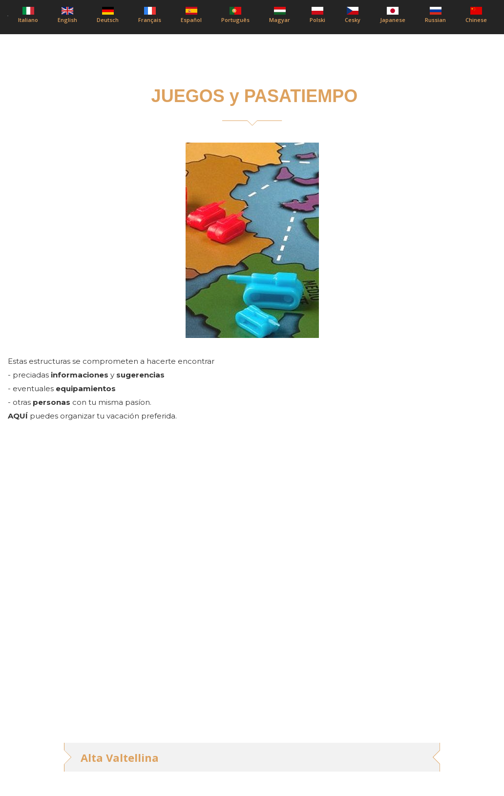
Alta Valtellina (120, 757)
